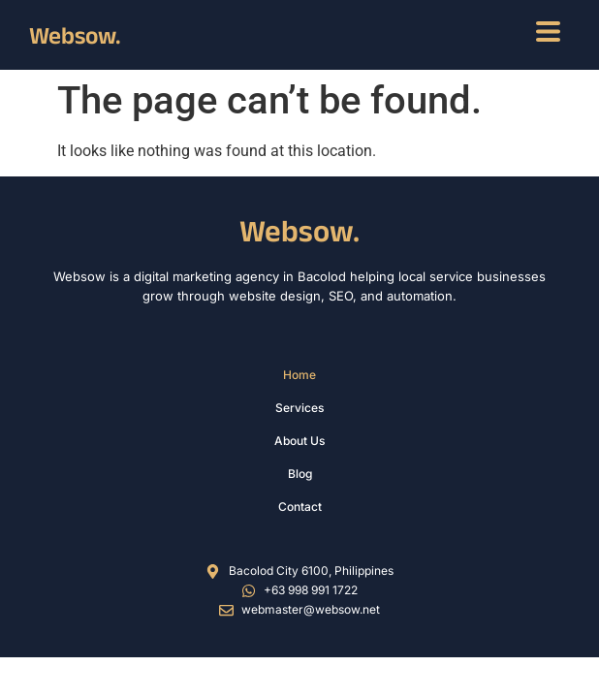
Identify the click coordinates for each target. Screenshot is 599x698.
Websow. (75, 34)
